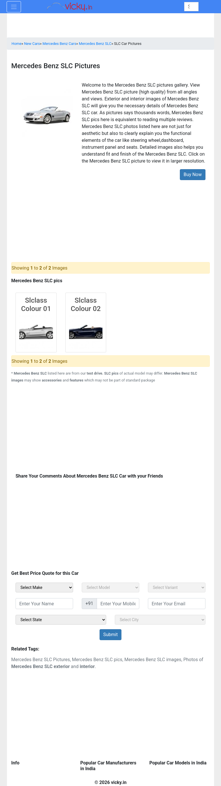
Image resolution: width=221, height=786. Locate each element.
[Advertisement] (110, 217)
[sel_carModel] (110, 587)
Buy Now (193, 174)
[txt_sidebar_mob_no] (118, 603)
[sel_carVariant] (176, 587)
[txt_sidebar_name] (44, 603)
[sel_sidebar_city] (160, 620)
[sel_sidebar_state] (61, 620)
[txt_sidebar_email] (176, 603)
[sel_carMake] (44, 587)
